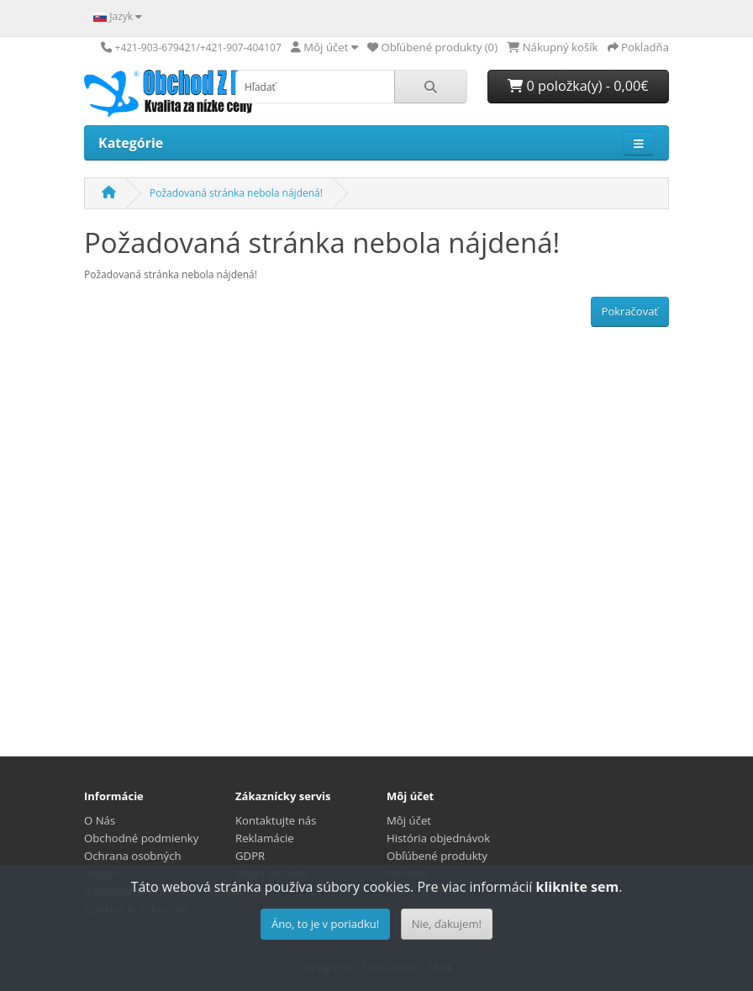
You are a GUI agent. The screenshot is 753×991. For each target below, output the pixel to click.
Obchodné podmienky (141, 838)
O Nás (99, 820)
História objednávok (438, 838)
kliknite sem (577, 887)
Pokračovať (630, 311)
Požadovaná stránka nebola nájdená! (236, 193)
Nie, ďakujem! (447, 923)
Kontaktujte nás (275, 820)
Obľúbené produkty (437, 855)
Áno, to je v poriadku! (325, 923)
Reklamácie (264, 838)
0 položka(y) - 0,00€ (578, 85)
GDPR (250, 855)
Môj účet (409, 820)
